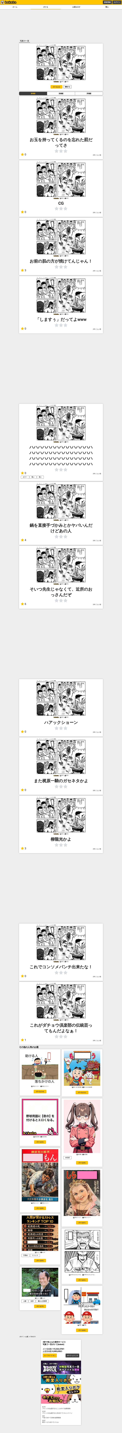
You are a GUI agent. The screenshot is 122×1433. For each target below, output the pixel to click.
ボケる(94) (40, 1142)
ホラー (25, 477)
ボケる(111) (82, 1092)
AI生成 (67, 1157)
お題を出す (76, 7)
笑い (40, 477)
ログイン (117, 2)
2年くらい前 (97, 155)
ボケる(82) (40, 1260)
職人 (107, 7)
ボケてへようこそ (72, 1355)
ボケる (45, 7)
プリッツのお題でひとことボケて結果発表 (61, 1407)
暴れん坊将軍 (42, 1301)
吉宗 (32, 1301)
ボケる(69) (82, 1330)
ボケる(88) (40, 1208)
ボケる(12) (56, 87)
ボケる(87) (82, 1222)
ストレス (35, 1255)
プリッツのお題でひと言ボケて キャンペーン (61, 1412)
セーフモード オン (49, 1355)
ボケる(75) (40, 1306)
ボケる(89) (82, 1163)
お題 (27, 1336)
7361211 (33, 1336)
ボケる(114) (40, 1091)
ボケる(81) (82, 1280)
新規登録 (107, 2)
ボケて (21, 1336)
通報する (67, 87)
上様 (24, 1301)
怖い (33, 477)
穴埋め (25, 1255)
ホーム (15, 7)
